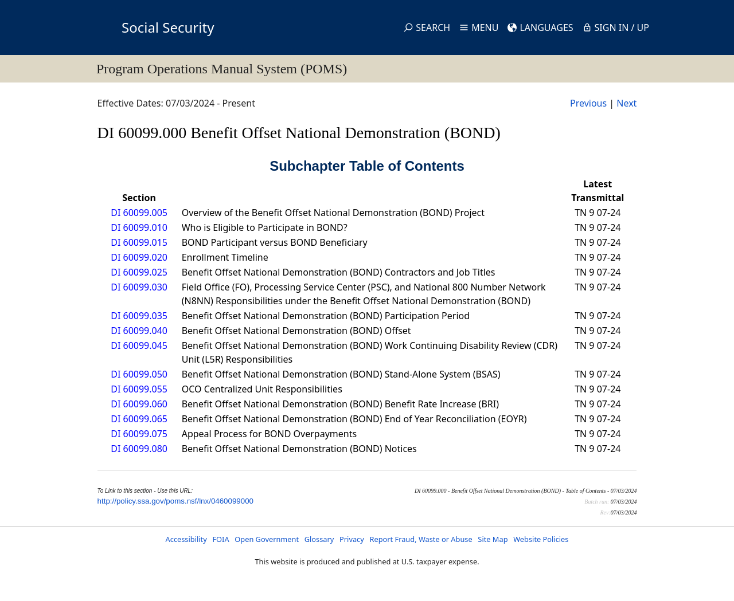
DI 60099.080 (139, 448)
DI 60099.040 (139, 330)
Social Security (168, 27)
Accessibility (186, 539)
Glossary (319, 539)
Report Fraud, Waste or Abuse (420, 539)
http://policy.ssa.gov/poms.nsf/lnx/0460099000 (175, 501)
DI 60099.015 (139, 242)
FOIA (220, 539)
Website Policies (540, 539)
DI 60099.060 (139, 404)
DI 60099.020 (139, 257)
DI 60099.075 (139, 433)
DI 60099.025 (139, 272)
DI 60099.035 (139, 315)
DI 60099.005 (139, 212)
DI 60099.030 (139, 287)
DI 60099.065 (139, 419)
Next (626, 103)
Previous (588, 103)
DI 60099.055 (139, 389)
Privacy (351, 539)
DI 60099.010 (139, 227)
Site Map (492, 539)
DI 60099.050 (139, 374)
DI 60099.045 (139, 345)
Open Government (267, 539)
